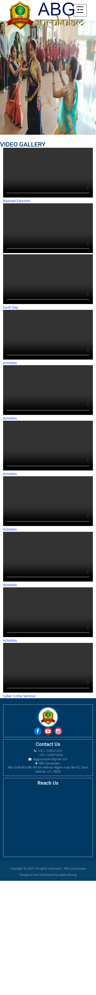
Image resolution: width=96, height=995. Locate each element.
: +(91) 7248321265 (49, 751)
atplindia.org (68, 875)
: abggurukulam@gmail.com (49, 759)
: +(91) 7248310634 (50, 755)
